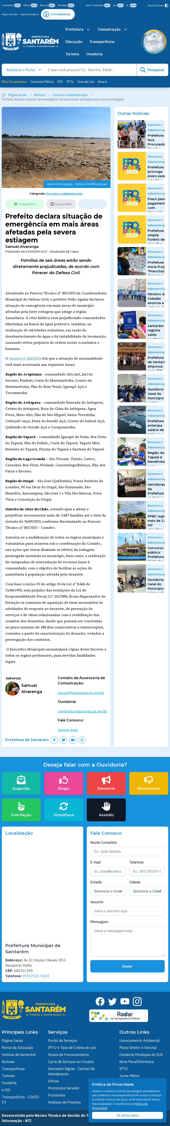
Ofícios (53, 1081)
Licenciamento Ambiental (139, 1040)
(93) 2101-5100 (36, 976)
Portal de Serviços (62, 1040)
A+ (118, 5)
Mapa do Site (10, 14)
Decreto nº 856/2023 (25, 358)
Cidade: (135, 882)
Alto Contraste (98, 5)
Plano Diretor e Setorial (138, 1047)
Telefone (136, 862)
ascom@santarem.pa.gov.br (81, 692)
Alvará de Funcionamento (68, 1054)
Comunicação (113, 29)
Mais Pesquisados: (14, 82)
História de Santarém (19, 1054)
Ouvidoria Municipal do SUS (141, 1054)
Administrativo (29, 14)
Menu (30, 5)
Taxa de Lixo (85, 82)
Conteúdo (11, 5)
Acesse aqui (68, 729)
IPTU (69, 82)
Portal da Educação (17, 1047)
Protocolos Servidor (63, 1088)
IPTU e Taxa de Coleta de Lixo (72, 1047)
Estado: (96, 882)
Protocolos (57, 1095)
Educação (74, 41)
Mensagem (99, 922)
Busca (47, 5)
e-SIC (6, 1090)
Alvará (102, 82)
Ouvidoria (94, 54)
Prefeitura (78, 29)
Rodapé (66, 5)
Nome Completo (103, 842)
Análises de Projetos (64, 1102)
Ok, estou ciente (127, 1115)
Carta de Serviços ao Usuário (71, 1061)
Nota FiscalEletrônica (136, 1061)
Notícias (42, 95)
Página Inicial (16, 95)
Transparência (101, 41)
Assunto (96, 902)
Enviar (127, 966)
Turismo (72, 54)
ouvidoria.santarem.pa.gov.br (82, 711)
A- (131, 5)
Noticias (8, 1061)
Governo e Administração (73, 95)
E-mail (95, 862)
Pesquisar (152, 69)
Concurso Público (42, 82)
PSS (60, 82)
